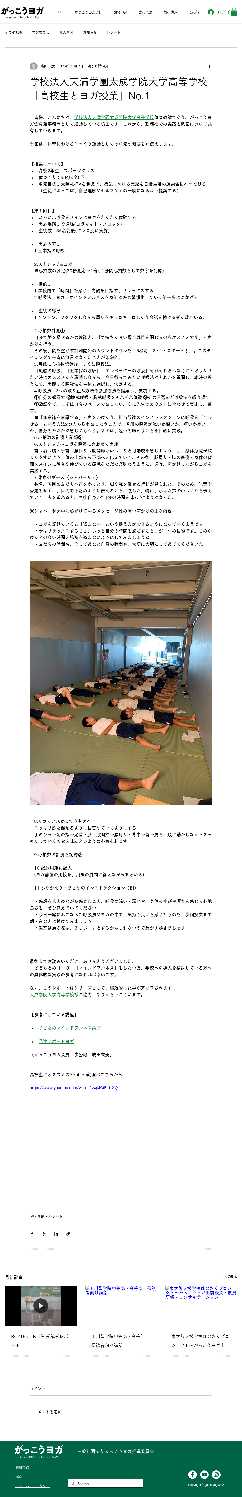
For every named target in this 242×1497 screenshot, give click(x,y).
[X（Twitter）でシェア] (44, 1233)
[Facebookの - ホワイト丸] (192, 1474)
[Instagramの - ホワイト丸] (216, 1474)
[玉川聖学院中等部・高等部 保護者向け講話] (121, 1306)
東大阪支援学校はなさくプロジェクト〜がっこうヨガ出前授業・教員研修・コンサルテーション (200, 1342)
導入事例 (66, 32)
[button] (88, 12)
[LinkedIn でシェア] (56, 1233)
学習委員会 (40, 32)
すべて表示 (228, 1276)
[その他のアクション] (209, 66)
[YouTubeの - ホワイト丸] (204, 1474)
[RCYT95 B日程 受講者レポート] (41, 1306)
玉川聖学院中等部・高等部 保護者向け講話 (120, 1341)
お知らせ (90, 32)
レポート (114, 32)
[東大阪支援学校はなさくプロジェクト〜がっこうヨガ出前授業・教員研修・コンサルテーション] (201, 1306)
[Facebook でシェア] (32, 1233)
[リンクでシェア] (68, 1233)
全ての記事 (13, 32)
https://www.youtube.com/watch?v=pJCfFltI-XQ (74, 1087)
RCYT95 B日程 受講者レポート (39, 1341)
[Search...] (104, 1483)
